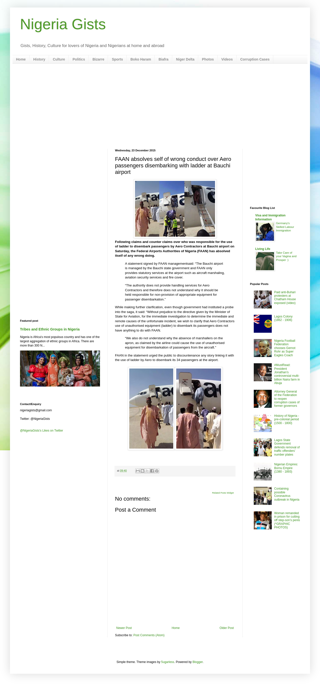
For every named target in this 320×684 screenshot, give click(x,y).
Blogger (197, 662)
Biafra (163, 59)
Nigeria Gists (63, 24)
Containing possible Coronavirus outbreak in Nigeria (287, 494)
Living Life (262, 249)
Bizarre (98, 59)
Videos (227, 59)
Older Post (227, 628)
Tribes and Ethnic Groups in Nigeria (50, 329)
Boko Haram (140, 59)
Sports (117, 59)
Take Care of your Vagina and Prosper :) (286, 256)
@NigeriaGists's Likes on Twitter (41, 430)
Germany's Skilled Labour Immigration (285, 227)
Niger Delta (185, 59)
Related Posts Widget (223, 493)
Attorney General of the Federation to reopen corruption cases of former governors (287, 399)
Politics (78, 59)
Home (21, 59)
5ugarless (167, 662)
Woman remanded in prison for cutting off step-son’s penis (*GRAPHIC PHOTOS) (287, 520)
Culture (59, 59)
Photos (208, 59)
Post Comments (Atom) (148, 635)
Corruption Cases (255, 59)
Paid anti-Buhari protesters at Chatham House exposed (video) (285, 297)
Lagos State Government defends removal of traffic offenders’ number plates (287, 447)
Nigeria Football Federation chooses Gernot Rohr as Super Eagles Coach (285, 348)
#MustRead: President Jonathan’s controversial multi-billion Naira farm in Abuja (287, 374)
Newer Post (124, 628)
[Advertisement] (160, 106)
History (39, 59)
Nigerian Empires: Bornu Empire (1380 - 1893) (286, 468)
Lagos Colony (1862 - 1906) (283, 318)
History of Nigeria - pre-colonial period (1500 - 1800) (286, 419)
